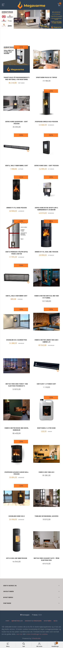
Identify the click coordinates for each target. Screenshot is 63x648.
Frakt (7, 621)
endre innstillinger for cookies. (37, 634)
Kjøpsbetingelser (17, 621)
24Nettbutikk (36, 638)
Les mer (19, 634)
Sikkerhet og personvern (33, 621)
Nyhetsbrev (47, 621)
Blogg (55, 621)
